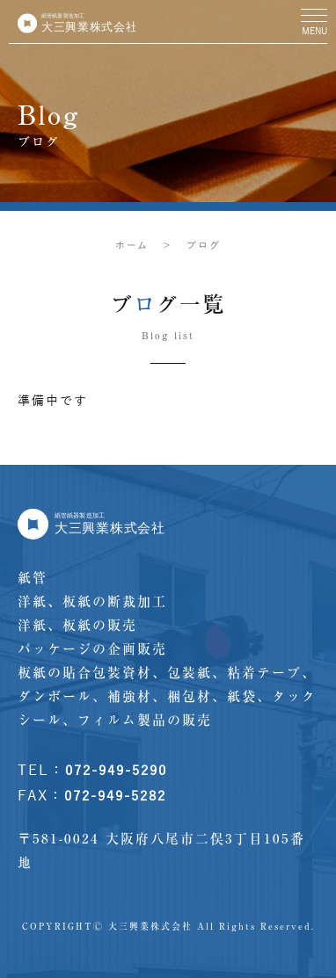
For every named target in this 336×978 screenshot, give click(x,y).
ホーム (132, 245)
